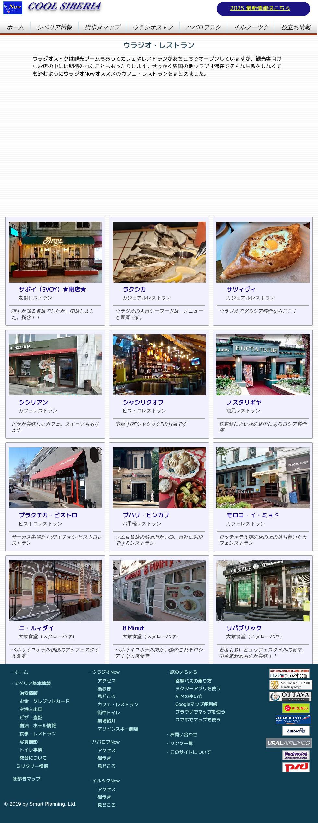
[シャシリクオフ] (157, 402)
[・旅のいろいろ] (183, 672)
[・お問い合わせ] (185, 735)
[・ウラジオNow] (105, 672)
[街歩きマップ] (31, 779)
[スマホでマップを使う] (199, 720)
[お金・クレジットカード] (44, 701)
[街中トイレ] (110, 712)
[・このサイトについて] (189, 752)
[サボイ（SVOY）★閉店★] (53, 289)
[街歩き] (110, 689)
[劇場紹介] (110, 720)
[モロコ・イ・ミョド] (261, 515)
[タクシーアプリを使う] (199, 688)
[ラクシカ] (157, 289)
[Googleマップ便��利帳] (199, 704)
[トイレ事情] (37, 750)
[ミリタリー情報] (32, 766)
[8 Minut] (157, 628)
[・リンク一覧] (185, 743)
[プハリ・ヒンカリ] (157, 515)
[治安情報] (37, 693)
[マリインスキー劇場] (119, 728)
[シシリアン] (53, 402)
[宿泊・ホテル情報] (37, 726)
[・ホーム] (27, 672)
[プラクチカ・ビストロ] (53, 515)
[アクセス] (110, 680)
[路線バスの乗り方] (199, 680)
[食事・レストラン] (37, 734)
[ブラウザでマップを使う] (201, 712)
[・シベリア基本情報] (31, 683)
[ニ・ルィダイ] (53, 628)
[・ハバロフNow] (105, 742)
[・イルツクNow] (105, 781)
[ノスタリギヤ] (261, 402)
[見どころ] (110, 696)
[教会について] (37, 758)
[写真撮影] (37, 742)
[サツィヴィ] (261, 289)
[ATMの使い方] (199, 696)
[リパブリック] (261, 628)
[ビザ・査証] (37, 717)
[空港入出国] (37, 709)
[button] (54, 27)
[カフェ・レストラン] (119, 704)
